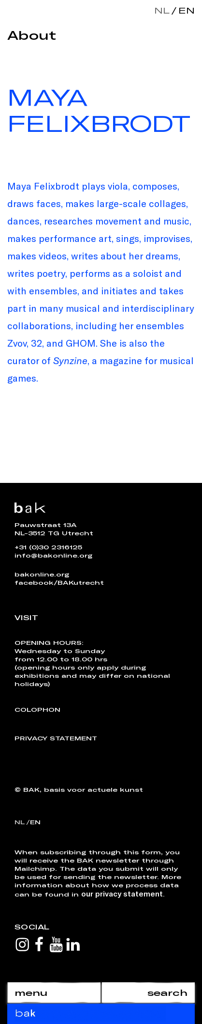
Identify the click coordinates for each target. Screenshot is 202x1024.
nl (162, 10)
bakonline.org (41, 574)
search (167, 992)
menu (30, 992)
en (184, 10)
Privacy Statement (55, 738)
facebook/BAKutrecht (59, 582)
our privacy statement (122, 893)
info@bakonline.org (53, 555)
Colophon (37, 709)
